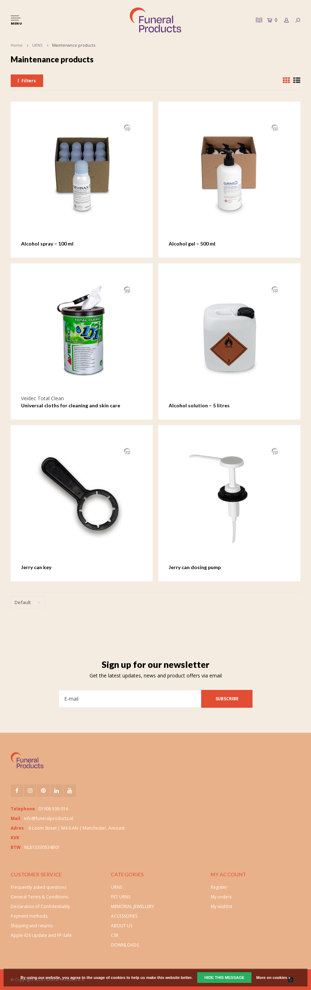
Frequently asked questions (38, 887)
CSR (114, 935)
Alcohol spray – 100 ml (47, 244)
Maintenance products (73, 45)
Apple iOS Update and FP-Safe (41, 935)
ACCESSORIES (124, 916)
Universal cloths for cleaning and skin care (70, 405)
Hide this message (224, 977)
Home (16, 45)
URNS (37, 45)
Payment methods (29, 916)
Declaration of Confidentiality (40, 906)
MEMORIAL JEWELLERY (132, 906)
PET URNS (120, 897)
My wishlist (221, 906)
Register (219, 887)
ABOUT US (121, 926)
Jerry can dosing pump (195, 567)
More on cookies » (273, 977)
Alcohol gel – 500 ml (192, 244)
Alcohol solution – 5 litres (199, 405)
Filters (27, 81)
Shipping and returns (32, 926)
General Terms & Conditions (39, 897)
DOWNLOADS (125, 945)
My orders (221, 897)
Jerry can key (36, 567)
